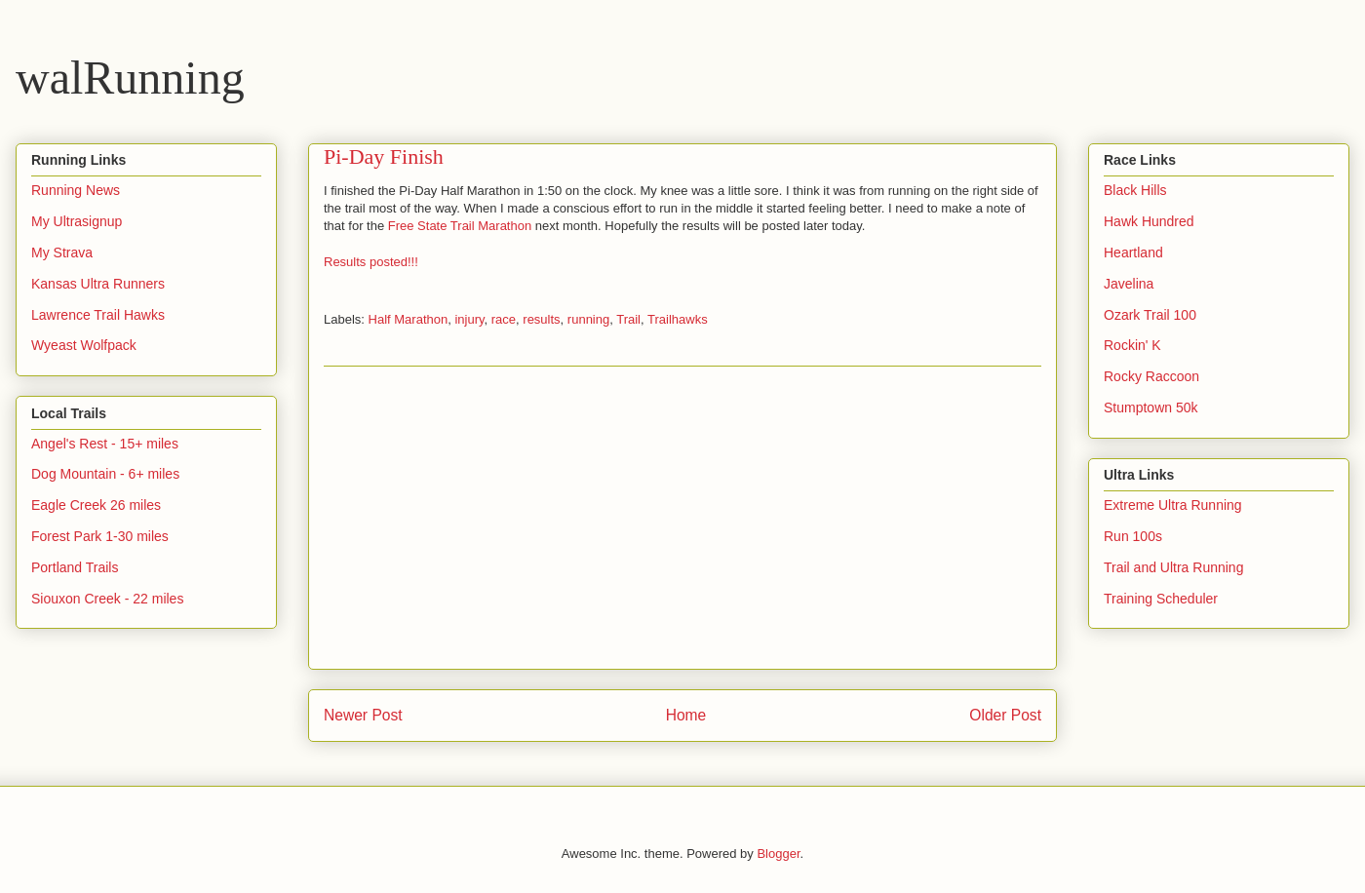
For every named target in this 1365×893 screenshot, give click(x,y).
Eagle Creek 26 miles (96, 505)
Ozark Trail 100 (1150, 315)
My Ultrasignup (76, 221)
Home (686, 715)
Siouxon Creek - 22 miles (107, 598)
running (588, 319)
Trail (628, 319)
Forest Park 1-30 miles (100, 536)
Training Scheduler (1161, 598)
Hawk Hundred (1149, 221)
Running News (75, 190)
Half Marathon (408, 319)
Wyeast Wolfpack (83, 345)
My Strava (62, 252)
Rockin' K (1132, 345)
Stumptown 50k (1151, 407)
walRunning (130, 77)
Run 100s (1133, 536)
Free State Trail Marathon (459, 225)
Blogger (778, 853)
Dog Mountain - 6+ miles (105, 474)
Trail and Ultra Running (1173, 567)
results (541, 319)
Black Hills (1135, 190)
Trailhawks (677, 319)
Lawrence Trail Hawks (98, 315)
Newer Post (363, 715)
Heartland (1133, 252)
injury (469, 319)
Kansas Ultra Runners (98, 283)
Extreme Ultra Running (1173, 505)
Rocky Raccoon (1151, 376)
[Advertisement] (682, 517)
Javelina (1128, 283)
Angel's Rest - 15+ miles (104, 443)
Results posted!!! (371, 261)
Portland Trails (74, 567)
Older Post (1005, 715)
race (503, 319)
